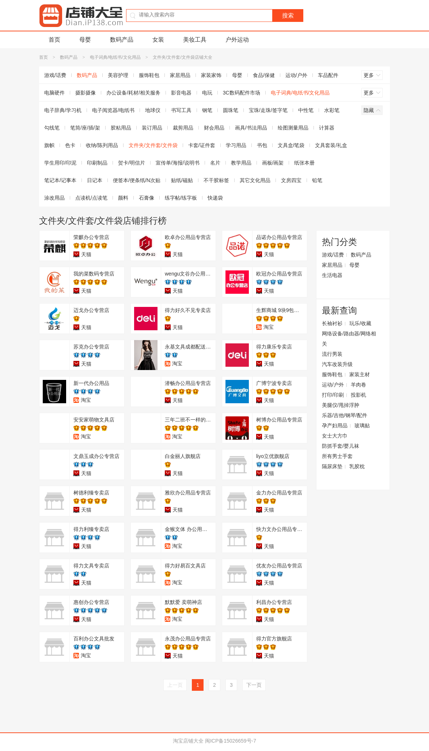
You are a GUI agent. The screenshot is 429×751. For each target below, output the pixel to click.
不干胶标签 (216, 180)
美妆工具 (194, 39)
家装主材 (359, 374)
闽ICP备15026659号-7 (230, 741)
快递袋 (215, 198)
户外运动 (237, 39)
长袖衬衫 (332, 323)
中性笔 (306, 110)
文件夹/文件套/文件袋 (153, 145)
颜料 (123, 198)
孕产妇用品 (335, 425)
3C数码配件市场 (241, 93)
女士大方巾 (335, 436)
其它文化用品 (255, 180)
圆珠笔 (230, 110)
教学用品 (241, 163)
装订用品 (152, 128)
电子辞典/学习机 (62, 110)
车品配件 (328, 75)
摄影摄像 (85, 93)
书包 (262, 145)
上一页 (175, 685)
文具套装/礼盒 (331, 145)
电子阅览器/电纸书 (113, 110)
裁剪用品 (183, 128)
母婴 (85, 39)
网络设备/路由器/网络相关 (349, 339)
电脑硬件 (54, 93)
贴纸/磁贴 (182, 180)
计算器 (326, 128)
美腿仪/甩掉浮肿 (340, 405)
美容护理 (118, 75)
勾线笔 (52, 128)
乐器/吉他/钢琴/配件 (344, 415)
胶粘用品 (121, 128)
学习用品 (236, 145)
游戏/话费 (55, 75)
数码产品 (121, 39)
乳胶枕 (357, 466)
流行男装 (332, 354)
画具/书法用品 (251, 128)
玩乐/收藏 (360, 323)
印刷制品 (97, 163)
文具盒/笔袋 (291, 145)
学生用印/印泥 (60, 163)
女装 (158, 39)
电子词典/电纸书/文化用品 (115, 57)
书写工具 (181, 110)
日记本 (94, 180)
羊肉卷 (358, 385)
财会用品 (214, 128)
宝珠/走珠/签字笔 (268, 110)
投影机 (358, 395)
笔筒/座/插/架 (85, 128)
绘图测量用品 (293, 128)
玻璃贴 (362, 425)
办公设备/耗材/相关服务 (133, 93)
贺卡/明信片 (131, 163)
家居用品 (180, 75)
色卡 (70, 145)
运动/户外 (296, 75)
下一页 (254, 685)
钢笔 (207, 110)
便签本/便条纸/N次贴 (136, 180)
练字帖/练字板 (181, 198)
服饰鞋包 (149, 75)
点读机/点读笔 (91, 198)
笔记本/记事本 (60, 180)
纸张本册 (304, 163)
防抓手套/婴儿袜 (340, 446)
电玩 (207, 93)
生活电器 (332, 275)
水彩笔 (331, 110)
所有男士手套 (337, 456)
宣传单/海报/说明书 (178, 163)
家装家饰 (211, 75)
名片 (215, 163)
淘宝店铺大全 (188, 741)
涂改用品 (54, 198)
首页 (54, 39)
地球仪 (152, 110)
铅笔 (317, 180)
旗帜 (49, 145)
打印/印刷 (333, 395)
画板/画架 (273, 163)
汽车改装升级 (337, 364)
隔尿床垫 (332, 466)
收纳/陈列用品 (102, 145)
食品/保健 (264, 75)
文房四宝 (291, 180)
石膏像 (146, 198)
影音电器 (181, 93)
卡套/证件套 (201, 145)
